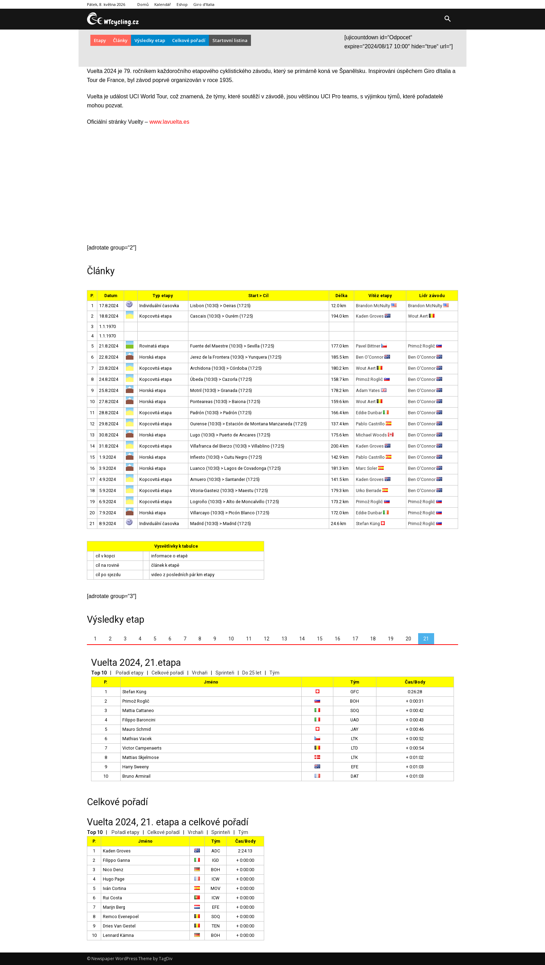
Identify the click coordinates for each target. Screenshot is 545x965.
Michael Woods (374, 434)
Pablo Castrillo (373, 423)
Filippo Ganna (116, 860)
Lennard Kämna (118, 935)
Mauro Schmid (136, 729)
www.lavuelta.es (169, 122)
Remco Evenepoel (121, 916)
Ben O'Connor (373, 357)
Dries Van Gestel (119, 926)
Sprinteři (224, 673)
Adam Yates (371, 390)
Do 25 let (251, 673)
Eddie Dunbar (372, 412)
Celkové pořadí (168, 673)
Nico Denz (113, 869)
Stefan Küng (370, 523)
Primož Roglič (425, 346)
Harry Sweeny (135, 766)
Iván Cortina (114, 888)
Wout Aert (421, 316)
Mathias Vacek (137, 738)
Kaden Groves (373, 316)
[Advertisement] (272, 187)
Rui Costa (112, 897)
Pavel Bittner (371, 346)
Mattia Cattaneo (138, 710)
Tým (274, 673)
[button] (447, 19)
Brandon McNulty (376, 305)
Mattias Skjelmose (140, 757)
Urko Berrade (372, 490)
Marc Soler (370, 468)
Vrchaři (200, 673)
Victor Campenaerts (142, 748)
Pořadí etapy (130, 673)
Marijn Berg (114, 907)
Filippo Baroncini (138, 719)
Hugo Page (113, 879)
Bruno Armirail (136, 776)
